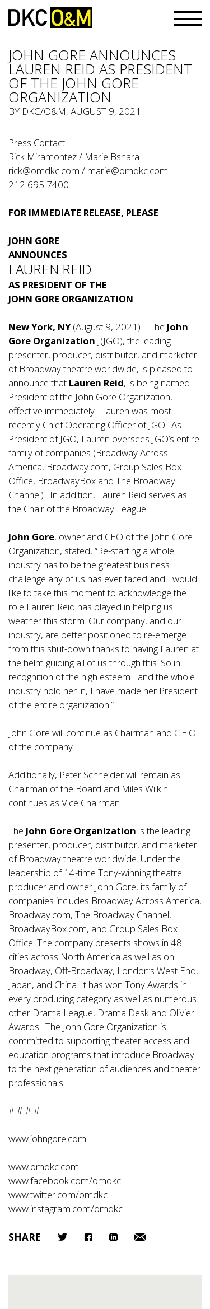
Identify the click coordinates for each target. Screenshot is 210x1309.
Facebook (88, 1237)
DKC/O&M (50, 17)
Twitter (62, 1237)
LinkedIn (113, 1237)
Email (140, 1237)
